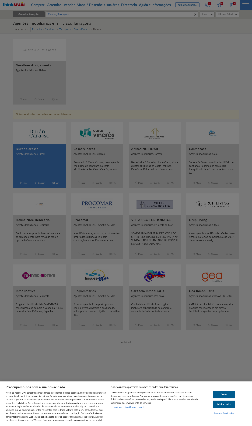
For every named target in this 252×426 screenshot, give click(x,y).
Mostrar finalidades (224, 413)
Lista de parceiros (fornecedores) (127, 407)
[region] (126, 403)
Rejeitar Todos (224, 404)
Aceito (224, 394)
